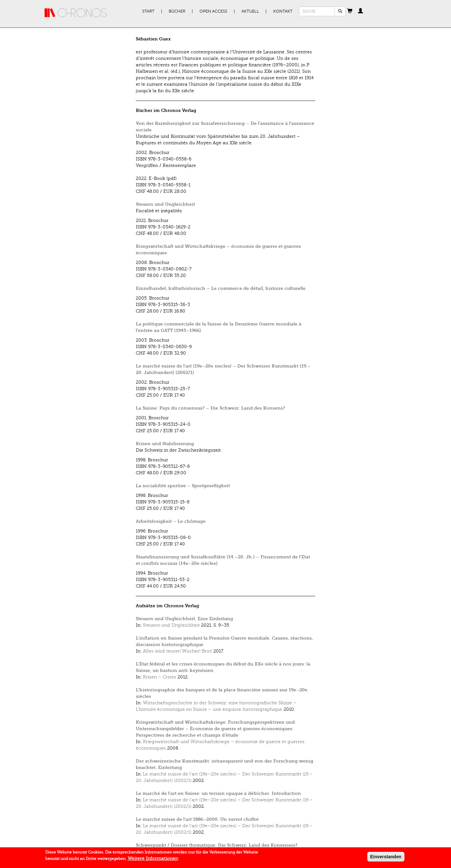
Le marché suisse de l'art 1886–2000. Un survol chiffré (197, 819)
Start (148, 11)
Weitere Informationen (153, 859)
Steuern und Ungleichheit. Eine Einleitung (184, 618)
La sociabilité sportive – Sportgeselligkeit (183, 486)
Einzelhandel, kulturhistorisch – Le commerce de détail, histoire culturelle (221, 288)
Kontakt (283, 11)
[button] (349, 11)
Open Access (213, 11)
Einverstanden (385, 858)
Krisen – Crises (159, 677)
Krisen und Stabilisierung (165, 443)
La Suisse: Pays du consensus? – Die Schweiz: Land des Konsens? (210, 408)
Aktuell (250, 11)
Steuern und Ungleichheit (165, 204)
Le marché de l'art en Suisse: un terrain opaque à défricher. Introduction (218, 793)
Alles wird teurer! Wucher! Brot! (177, 651)
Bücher (177, 11)
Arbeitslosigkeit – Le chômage (171, 521)
